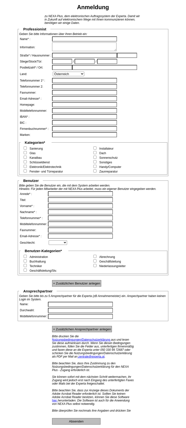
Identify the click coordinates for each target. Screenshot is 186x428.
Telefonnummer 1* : (32, 82)
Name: (24, 305)
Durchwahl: (27, 311)
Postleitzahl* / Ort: (31, 69)
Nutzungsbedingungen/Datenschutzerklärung (81, 341)
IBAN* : (24, 118)
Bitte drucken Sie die (65, 337)
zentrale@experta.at (91, 358)
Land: (23, 75)
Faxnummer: (28, 94)
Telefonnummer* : (31, 219)
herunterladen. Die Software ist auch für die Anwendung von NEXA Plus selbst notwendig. (91, 403)
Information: (27, 48)
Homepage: (27, 106)
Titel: (23, 201)
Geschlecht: (27, 244)
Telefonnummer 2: (31, 88)
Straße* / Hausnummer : (35, 57)
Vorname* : (27, 207)
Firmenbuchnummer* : (34, 130)
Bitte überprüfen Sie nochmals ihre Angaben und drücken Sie (91, 412)
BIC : (23, 124)
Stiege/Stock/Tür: (31, 63)
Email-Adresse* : (30, 100)
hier (55, 402)
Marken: (25, 136)
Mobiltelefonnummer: (33, 112)
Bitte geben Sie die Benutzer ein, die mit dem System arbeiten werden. (64, 187)
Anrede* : (26, 195)
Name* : (25, 39)
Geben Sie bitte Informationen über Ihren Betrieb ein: (53, 34)
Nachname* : (28, 213)
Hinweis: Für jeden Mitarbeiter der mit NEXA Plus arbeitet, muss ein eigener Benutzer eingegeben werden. (87, 190)
